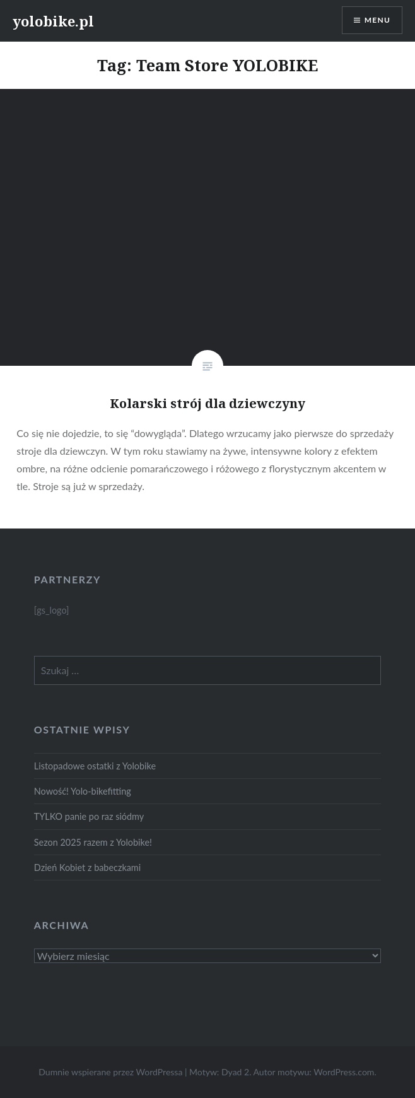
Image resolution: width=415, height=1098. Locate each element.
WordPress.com (343, 1071)
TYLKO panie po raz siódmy (89, 816)
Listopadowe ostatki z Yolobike (95, 766)
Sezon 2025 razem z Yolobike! (93, 842)
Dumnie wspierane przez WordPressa (110, 1071)
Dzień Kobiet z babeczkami (87, 867)
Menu (377, 20)
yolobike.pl (53, 20)
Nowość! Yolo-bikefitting (82, 791)
